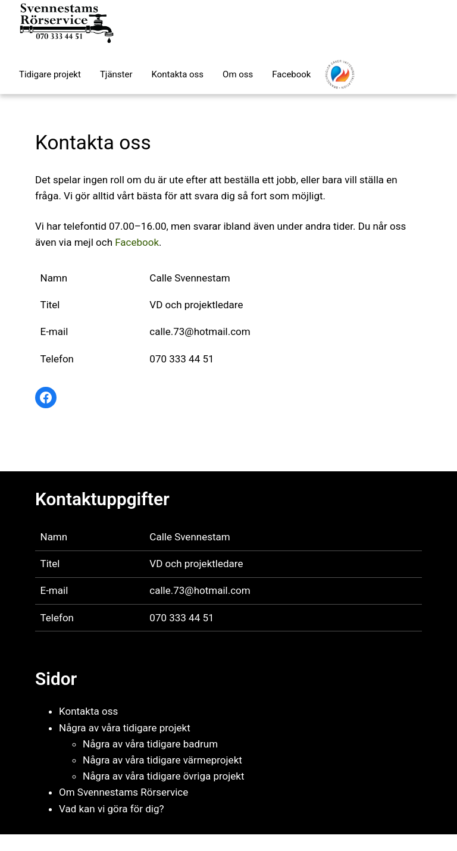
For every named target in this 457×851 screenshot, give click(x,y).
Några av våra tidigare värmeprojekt (162, 760)
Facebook (137, 242)
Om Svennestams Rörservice (123, 792)
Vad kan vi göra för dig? (111, 809)
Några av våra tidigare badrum (150, 744)
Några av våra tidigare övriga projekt (164, 776)
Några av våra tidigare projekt (124, 728)
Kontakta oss (88, 711)
